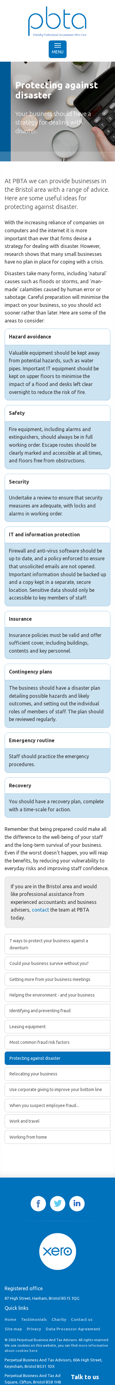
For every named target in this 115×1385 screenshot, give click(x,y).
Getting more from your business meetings (50, 979)
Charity (59, 1319)
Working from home (28, 1137)
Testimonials (34, 1319)
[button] (85, 1377)
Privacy (34, 1329)
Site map (13, 1329)
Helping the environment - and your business (52, 995)
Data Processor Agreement (73, 1329)
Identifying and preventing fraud (40, 1010)
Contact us (82, 1319)
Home (10, 1319)
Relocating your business (33, 1073)
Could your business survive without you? (49, 963)
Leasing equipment (28, 1026)
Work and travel (25, 1121)
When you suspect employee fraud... (44, 1105)
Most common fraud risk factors (40, 1042)
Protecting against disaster (35, 1058)
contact (40, 909)
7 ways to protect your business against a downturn (49, 944)
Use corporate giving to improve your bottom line (56, 1089)
